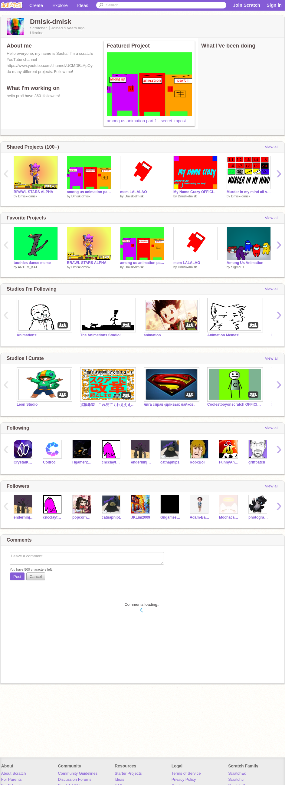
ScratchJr (236, 779)
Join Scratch (246, 5)
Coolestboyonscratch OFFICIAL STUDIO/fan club (234, 404)
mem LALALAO (133, 192)
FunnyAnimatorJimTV (229, 462)
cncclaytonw (112, 462)
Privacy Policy (184, 779)
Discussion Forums (74, 779)
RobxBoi (197, 462)
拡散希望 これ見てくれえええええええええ (107, 405)
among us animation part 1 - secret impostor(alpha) (155, 120)
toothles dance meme (32, 263)
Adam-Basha (200, 517)
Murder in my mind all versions (249, 192)
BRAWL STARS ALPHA (33, 192)
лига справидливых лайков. (169, 404)
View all (271, 147)
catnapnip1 (169, 462)
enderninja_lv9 (141, 462)
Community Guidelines (77, 773)
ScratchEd (237, 773)
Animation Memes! (223, 335)
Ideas (82, 5)
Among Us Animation (245, 263)
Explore (60, 5)
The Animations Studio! (100, 335)
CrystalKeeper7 (24, 462)
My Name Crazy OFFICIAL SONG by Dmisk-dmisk (195, 192)
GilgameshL (170, 517)
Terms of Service (186, 773)
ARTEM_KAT (28, 267)
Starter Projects (128, 773)
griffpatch (256, 462)
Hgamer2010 (82, 462)
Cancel (36, 576)
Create (36, 5)
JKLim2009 (140, 517)
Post (17, 576)
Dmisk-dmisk (27, 196)
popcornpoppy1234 (82, 517)
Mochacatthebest (229, 517)
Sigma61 (237, 267)
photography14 (258, 517)
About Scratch (13, 773)
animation (152, 335)
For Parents (11, 779)
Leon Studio (27, 404)
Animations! (27, 335)
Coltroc (49, 462)
